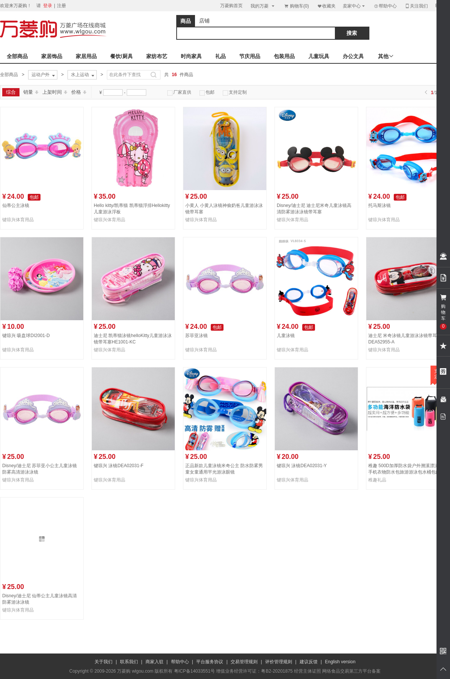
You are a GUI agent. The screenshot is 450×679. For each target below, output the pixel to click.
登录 (47, 5)
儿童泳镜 (286, 335)
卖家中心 (354, 6)
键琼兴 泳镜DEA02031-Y (302, 465)
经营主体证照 (307, 671)
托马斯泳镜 (379, 205)
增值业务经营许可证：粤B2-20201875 (254, 671)
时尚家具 (191, 56)
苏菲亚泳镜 (196, 335)
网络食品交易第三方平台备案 (351, 671)
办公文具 (353, 56)
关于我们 (103, 661)
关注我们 (416, 6)
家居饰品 (51, 56)
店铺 (204, 21)
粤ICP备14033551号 (194, 671)
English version (340, 661)
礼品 (220, 56)
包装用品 (284, 56)
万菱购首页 (231, 5)
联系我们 (129, 661)
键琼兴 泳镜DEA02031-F (119, 465)
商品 (185, 21)
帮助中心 (385, 6)
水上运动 (83, 75)
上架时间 (55, 92)
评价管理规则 (278, 661)
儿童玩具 (318, 56)
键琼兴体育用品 (18, 219)
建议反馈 (309, 661)
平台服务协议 (209, 661)
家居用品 (86, 56)
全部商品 (17, 56)
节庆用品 (249, 56)
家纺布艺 (156, 56)
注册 (61, 5)
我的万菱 (263, 6)
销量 (31, 92)
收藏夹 (326, 6)
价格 (79, 92)
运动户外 (44, 75)
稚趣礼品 (377, 480)
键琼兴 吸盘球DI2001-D (26, 335)
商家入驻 (155, 661)
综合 (11, 92)
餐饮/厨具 (121, 56)
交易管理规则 (244, 661)
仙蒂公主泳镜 (15, 205)
